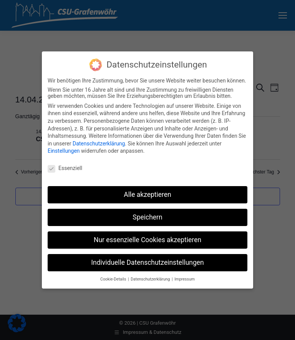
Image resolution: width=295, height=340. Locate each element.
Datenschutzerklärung (99, 143)
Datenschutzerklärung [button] (151, 279)
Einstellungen (64, 151)
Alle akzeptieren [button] (147, 194)
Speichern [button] (147, 217)
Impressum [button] (184, 279)
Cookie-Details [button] (113, 279)
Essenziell (65, 168)
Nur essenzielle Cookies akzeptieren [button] (147, 240)
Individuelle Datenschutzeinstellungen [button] (147, 262)
